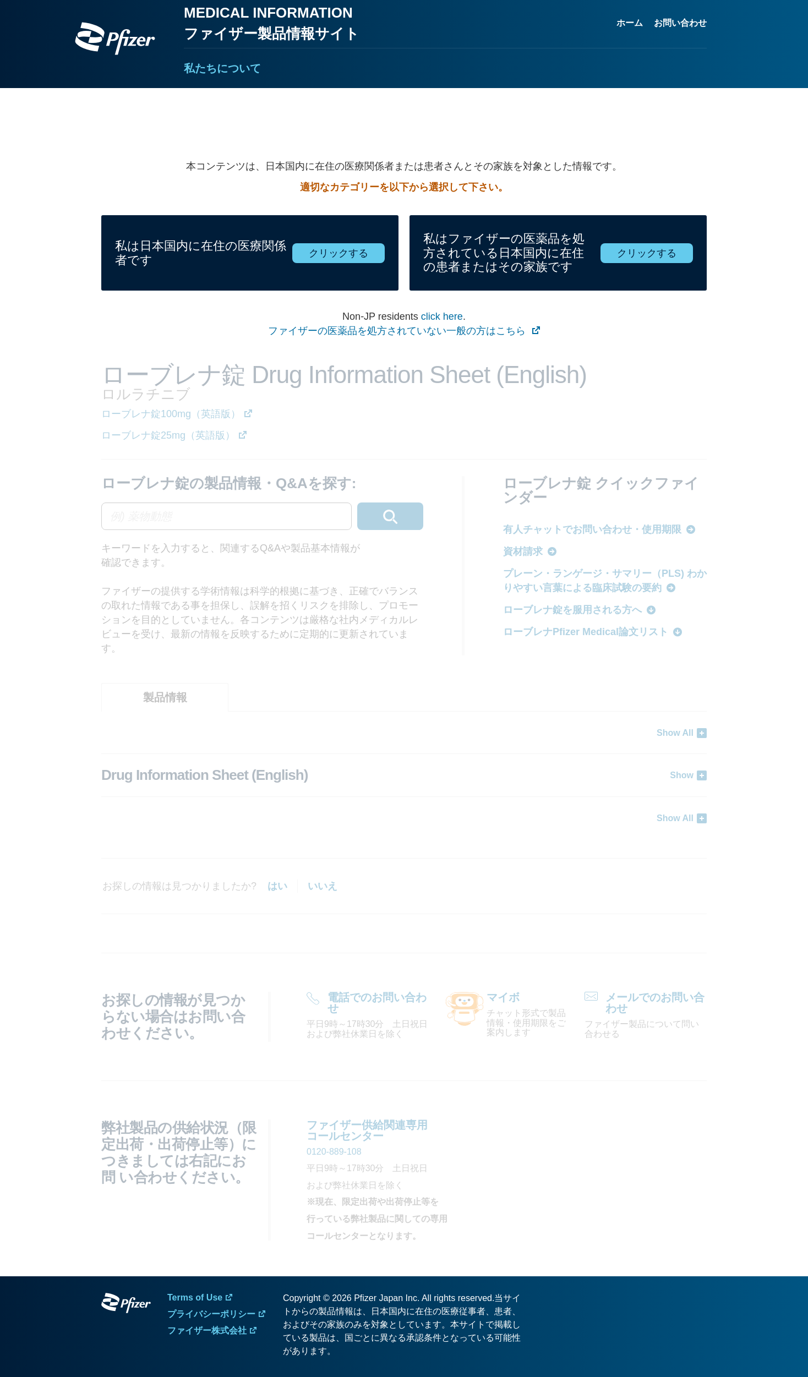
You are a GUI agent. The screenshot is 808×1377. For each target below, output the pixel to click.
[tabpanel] (404, 775)
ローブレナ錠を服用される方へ (572, 609)
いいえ (322, 886)
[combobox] (262, 516)
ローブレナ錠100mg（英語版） (171, 413)
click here (442, 316)
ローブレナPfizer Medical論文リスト (585, 631)
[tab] (164, 697)
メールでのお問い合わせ (655, 1003)
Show (682, 775)
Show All (675, 732)
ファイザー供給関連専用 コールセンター (367, 1130)
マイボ (503, 997)
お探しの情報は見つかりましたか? (179, 886)
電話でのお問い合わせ (377, 1003)
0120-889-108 (334, 1151)
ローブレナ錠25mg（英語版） (168, 435)
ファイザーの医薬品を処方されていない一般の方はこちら (398, 330)
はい (277, 886)
